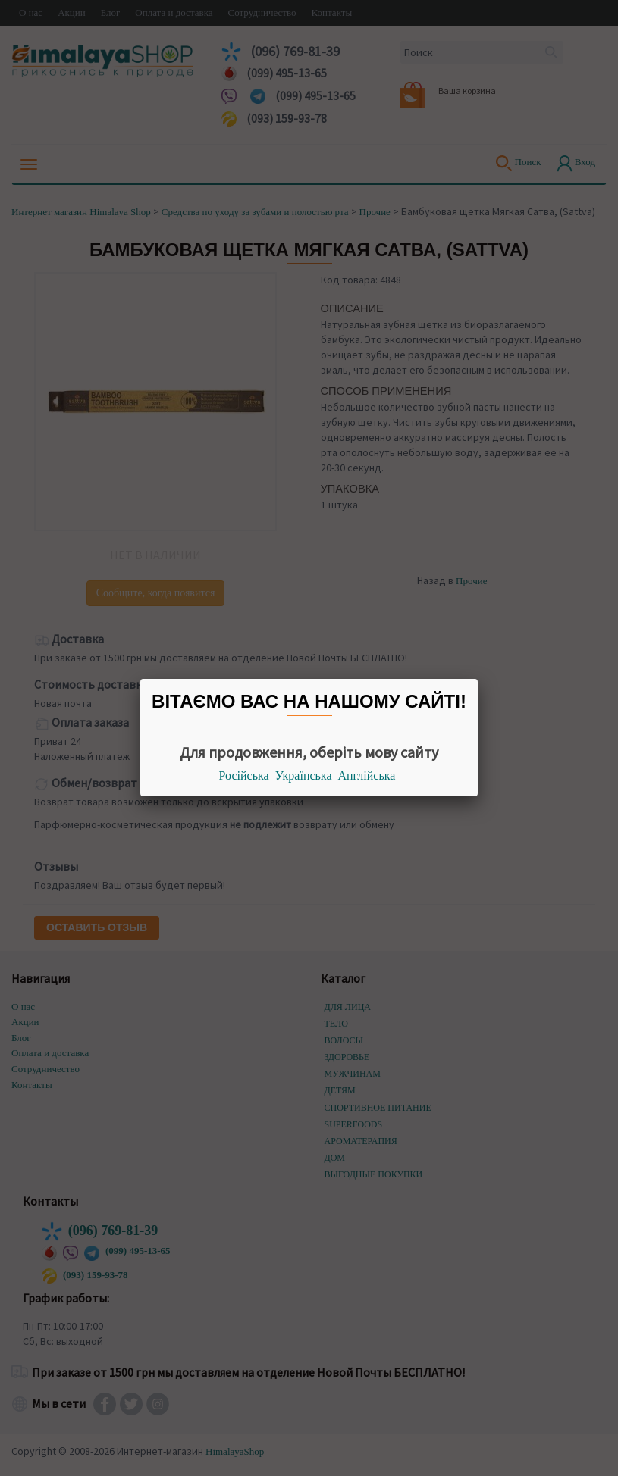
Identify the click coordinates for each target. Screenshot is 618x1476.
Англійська (367, 775)
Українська (303, 775)
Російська (244, 775)
